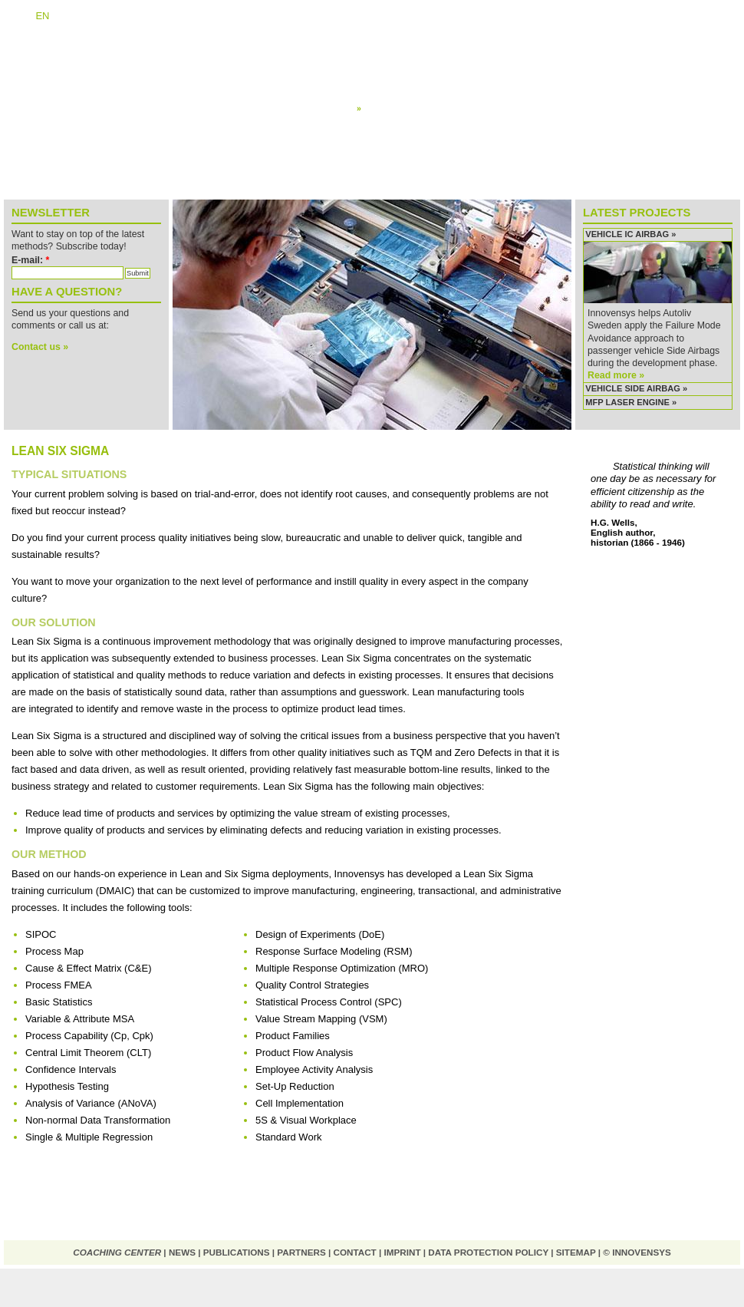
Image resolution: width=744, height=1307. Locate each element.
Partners (301, 1252)
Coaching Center (117, 1252)
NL (66, 15)
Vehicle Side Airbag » (636, 388)
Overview (375, 48)
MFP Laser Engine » (631, 402)
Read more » (616, 375)
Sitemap (576, 1252)
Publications (236, 1252)
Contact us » (40, 347)
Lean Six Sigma (390, 108)
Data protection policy (488, 1252)
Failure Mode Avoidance (403, 84)
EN (42, 15)
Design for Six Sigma (397, 72)
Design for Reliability (397, 96)
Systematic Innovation (400, 60)
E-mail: (30, 260)
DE (18, 15)
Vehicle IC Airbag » (630, 234)
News (182, 1252)
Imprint (402, 1252)
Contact (354, 1252)
